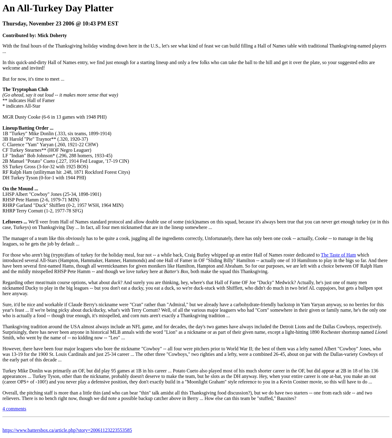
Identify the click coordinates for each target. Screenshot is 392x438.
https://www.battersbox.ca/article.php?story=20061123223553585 (67, 430)
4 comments (14, 408)
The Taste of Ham (338, 254)
